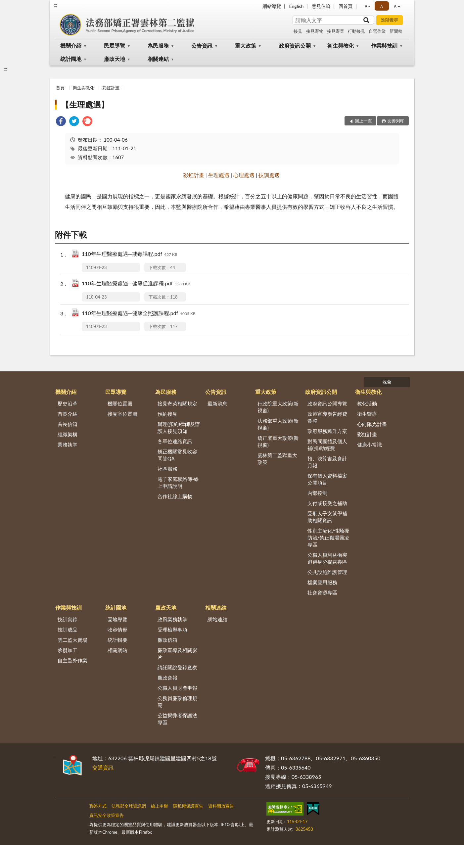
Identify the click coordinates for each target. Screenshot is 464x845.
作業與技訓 (384, 45)
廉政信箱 (167, 640)
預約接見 (167, 414)
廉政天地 (114, 59)
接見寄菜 (335, 31)
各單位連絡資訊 (175, 441)
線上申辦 (159, 806)
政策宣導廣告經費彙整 (327, 417)
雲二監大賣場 (72, 640)
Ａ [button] (381, 6)
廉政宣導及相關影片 (177, 653)
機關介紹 (70, 45)
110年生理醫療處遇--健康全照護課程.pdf (139, 313)
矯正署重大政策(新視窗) (278, 441)
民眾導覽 (114, 45)
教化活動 (367, 403)
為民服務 (158, 45)
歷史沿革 (67, 403)
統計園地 (70, 59)
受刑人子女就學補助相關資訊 (327, 516)
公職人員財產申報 (177, 688)
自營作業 (377, 31)
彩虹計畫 (110, 87)
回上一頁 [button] (363, 120)
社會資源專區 (322, 592)
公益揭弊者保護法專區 (177, 718)
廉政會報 (167, 678)
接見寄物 (314, 31)
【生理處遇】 (85, 104)
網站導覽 (271, 6)
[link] (61, 122)
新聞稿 (396, 31)
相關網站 (117, 650)
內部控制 (317, 493)
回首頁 (345, 6)
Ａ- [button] (367, 6)
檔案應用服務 (322, 582)
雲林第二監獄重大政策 (277, 458)
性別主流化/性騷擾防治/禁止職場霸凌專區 (328, 537)
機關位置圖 (120, 403)
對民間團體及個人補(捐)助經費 (327, 444)
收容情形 (117, 630)
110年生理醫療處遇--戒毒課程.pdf (129, 254)
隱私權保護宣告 (188, 806)
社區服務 (167, 469)
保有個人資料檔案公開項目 (327, 479)
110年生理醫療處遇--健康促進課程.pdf (136, 284)
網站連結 (217, 619)
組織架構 (67, 434)
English (296, 6)
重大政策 (245, 45)
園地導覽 (117, 619)
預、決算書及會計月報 (327, 461)
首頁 (60, 87)
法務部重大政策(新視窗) (278, 424)
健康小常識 (369, 444)
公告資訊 (201, 45)
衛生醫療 (367, 414)
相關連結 (158, 59)
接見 (298, 31)
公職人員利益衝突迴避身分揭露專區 (327, 558)
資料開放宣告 (221, 806)
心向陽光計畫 (372, 424)
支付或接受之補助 (327, 503)
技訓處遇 (269, 175)
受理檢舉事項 (172, 630)
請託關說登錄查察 (177, 667)
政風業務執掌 (172, 619)
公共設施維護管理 (327, 572)
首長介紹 (67, 414)
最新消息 (217, 403)
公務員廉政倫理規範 (177, 701)
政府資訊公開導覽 (327, 403)
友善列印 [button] (395, 120)
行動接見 (356, 31)
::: (55, 5)
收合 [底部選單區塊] (387, 382)
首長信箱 (67, 424)
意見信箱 (321, 6)
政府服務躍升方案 (327, 431)
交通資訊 (103, 767)
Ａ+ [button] (396, 6)
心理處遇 (244, 175)
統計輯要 (117, 640)
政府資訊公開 (295, 45)
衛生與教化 (340, 45)
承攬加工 (67, 650)
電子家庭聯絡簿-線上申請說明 (178, 482)
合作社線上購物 (175, 496)
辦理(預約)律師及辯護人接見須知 (179, 427)
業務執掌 (67, 444)
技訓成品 (67, 630)
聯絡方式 (98, 806)
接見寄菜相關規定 (177, 403)
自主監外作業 (72, 660)
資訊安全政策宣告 (106, 815)
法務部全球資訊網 (129, 806)
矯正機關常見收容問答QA (177, 454)
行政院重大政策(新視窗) (278, 406)
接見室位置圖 (122, 414)
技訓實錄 (67, 619)
